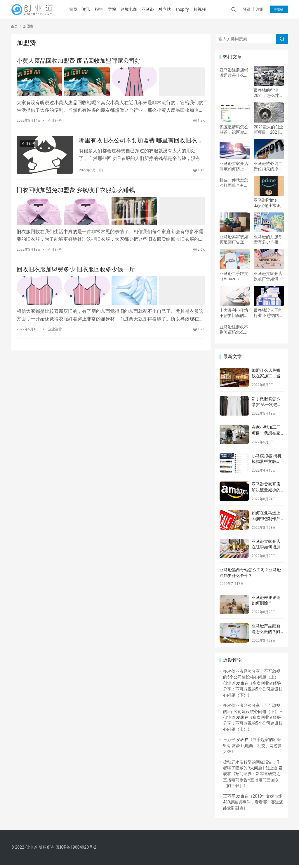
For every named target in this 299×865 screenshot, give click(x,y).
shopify (182, 9)
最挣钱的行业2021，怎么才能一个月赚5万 (268, 93)
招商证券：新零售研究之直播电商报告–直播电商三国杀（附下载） (251, 779)
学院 (112, 9)
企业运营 (55, 120)
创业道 (31, 847)
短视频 (200, 9)
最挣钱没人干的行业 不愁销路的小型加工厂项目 (268, 313)
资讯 (86, 9)
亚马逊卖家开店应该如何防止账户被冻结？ (234, 166)
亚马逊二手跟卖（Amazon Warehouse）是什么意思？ (234, 276)
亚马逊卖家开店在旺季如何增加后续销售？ (266, 547)
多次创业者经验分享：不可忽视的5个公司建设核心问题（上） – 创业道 (252, 677)
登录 (247, 9)
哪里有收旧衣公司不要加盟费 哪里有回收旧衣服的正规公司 (141, 140)
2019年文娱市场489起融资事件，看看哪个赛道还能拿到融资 (253, 802)
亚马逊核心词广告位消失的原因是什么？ (268, 166)
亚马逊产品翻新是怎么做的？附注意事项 (266, 631)
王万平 (229, 739)
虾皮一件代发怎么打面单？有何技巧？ (234, 183)
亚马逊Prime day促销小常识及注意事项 (267, 203)
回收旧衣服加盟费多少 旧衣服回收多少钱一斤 (76, 269)
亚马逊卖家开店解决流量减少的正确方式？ (266, 490)
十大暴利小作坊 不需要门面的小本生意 (234, 313)
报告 (99, 9)
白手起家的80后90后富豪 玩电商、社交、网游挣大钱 (252, 745)
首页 (73, 9)
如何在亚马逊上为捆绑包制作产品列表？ (266, 518)
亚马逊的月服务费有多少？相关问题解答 (268, 239)
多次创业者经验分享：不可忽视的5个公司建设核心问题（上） (253, 723)
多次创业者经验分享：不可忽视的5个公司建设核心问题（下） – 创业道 (252, 711)
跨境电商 (129, 9)
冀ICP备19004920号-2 (76, 847)
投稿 (279, 9)
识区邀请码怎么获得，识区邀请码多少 (234, 130)
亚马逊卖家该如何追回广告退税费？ (234, 239)
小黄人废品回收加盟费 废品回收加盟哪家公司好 (79, 60)
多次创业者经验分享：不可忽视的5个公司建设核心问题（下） (253, 689)
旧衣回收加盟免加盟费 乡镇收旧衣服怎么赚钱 (76, 189)
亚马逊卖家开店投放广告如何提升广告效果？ (268, 276)
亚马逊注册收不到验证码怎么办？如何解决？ (234, 330)
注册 (260, 9)
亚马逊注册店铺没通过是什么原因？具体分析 (234, 73)
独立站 (165, 9)
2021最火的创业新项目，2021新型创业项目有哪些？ (268, 130)
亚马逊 (148, 9)
